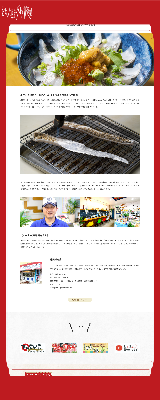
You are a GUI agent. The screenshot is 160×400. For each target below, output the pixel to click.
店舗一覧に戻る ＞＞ (80, 299)
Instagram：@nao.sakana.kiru (61, 287)
